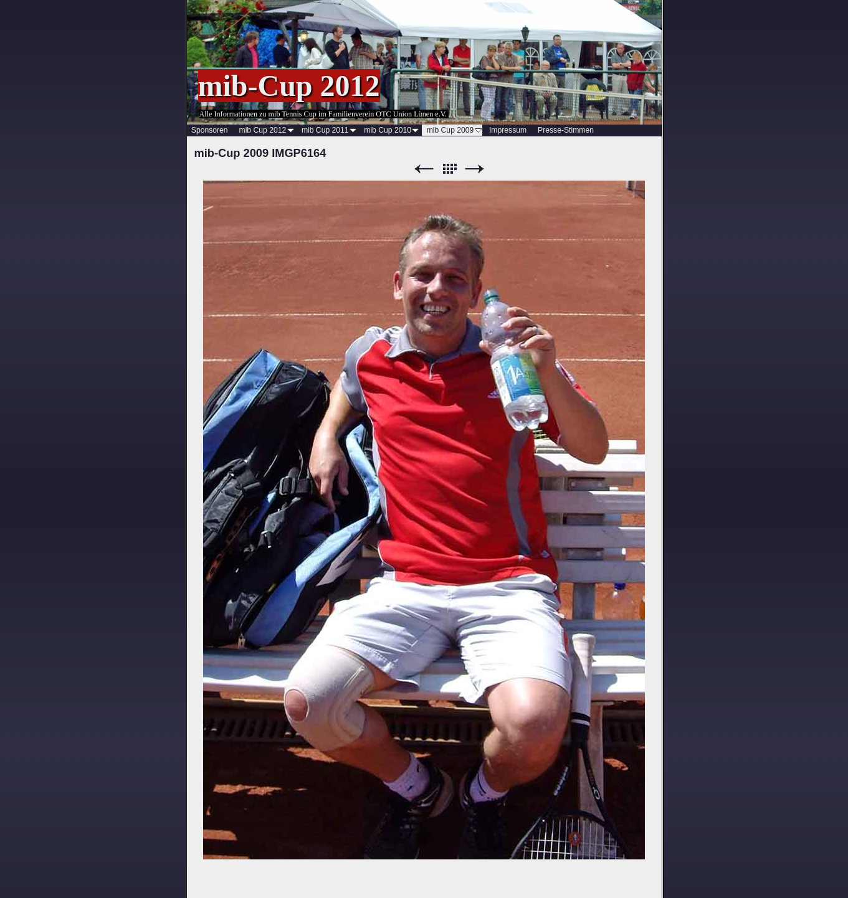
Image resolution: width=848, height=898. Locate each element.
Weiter (474, 169)
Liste (449, 169)
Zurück (423, 169)
